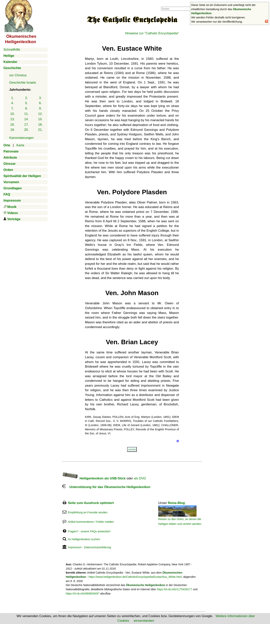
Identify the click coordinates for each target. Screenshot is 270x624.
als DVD (140, 478)
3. (40, 98)
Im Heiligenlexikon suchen (84, 539)
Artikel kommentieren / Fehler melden (91, 521)
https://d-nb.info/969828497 (83, 593)
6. (40, 103)
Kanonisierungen (21, 138)
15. (40, 119)
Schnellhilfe (11, 49)
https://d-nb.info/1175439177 (174, 589)
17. (26, 124)
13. (12, 119)
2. (26, 98)
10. (12, 114)
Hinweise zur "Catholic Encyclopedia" (152, 33)
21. (40, 130)
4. (12, 103)
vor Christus (18, 75)
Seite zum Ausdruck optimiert (91, 503)
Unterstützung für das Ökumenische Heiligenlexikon (106, 487)
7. (12, 108)
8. (26, 108)
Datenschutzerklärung (97, 547)
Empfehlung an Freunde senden (87, 512)
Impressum (74, 547)
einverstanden (144, 620)
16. (12, 124)
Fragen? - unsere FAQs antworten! (89, 531)
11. (26, 114)
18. (40, 124)
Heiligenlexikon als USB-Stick (94, 478)
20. (26, 130)
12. (40, 114)
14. (26, 119)
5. (26, 103)
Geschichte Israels (22, 82)
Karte (20, 145)
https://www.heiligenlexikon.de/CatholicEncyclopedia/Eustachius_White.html (135, 576)
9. (40, 108)
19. (12, 130)
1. (12, 98)
